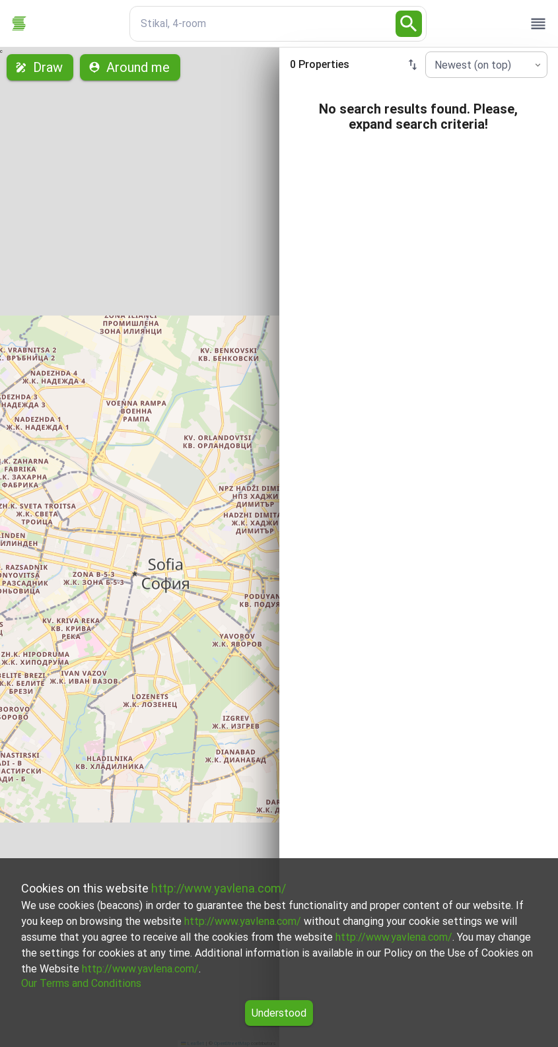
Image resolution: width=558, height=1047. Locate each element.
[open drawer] (538, 24)
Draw (40, 67)
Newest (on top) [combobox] (473, 65)
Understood (279, 1013)
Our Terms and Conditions (81, 983)
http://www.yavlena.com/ (218, 888)
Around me (130, 67)
